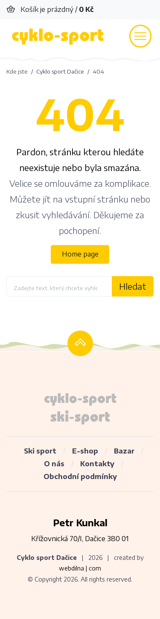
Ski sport (40, 451)
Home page (80, 254)
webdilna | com (80, 568)
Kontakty (97, 463)
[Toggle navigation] (140, 36)
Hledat (132, 286)
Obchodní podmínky (80, 476)
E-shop (85, 451)
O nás (54, 463)
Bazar (124, 451)
